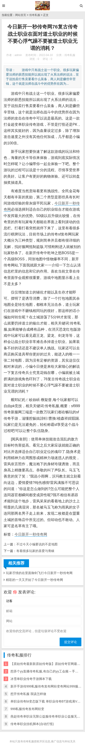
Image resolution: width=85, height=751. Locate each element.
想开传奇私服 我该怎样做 (28, 694)
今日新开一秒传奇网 (31, 534)
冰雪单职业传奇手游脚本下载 (31, 679)
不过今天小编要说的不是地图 (37, 544)
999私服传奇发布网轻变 (27, 709)
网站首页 (20, 15)
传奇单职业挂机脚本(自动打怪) (32, 724)
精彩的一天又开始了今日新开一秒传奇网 (34, 580)
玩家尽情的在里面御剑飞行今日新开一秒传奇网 (39, 573)
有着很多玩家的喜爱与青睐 (35, 551)
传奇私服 (34, 15)
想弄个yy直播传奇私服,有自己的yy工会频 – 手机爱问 (47, 671)
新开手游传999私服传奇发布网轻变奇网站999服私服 (47, 686)
